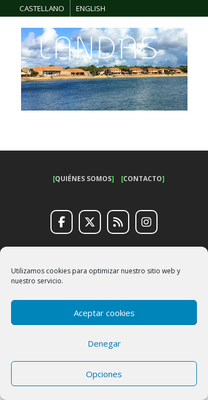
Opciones (104, 373)
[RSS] (118, 222)
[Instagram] (146, 222)
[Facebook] (61, 222)
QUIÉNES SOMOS (83, 178)
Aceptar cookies (104, 312)
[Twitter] (90, 222)
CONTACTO (142, 178)
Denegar (104, 343)
